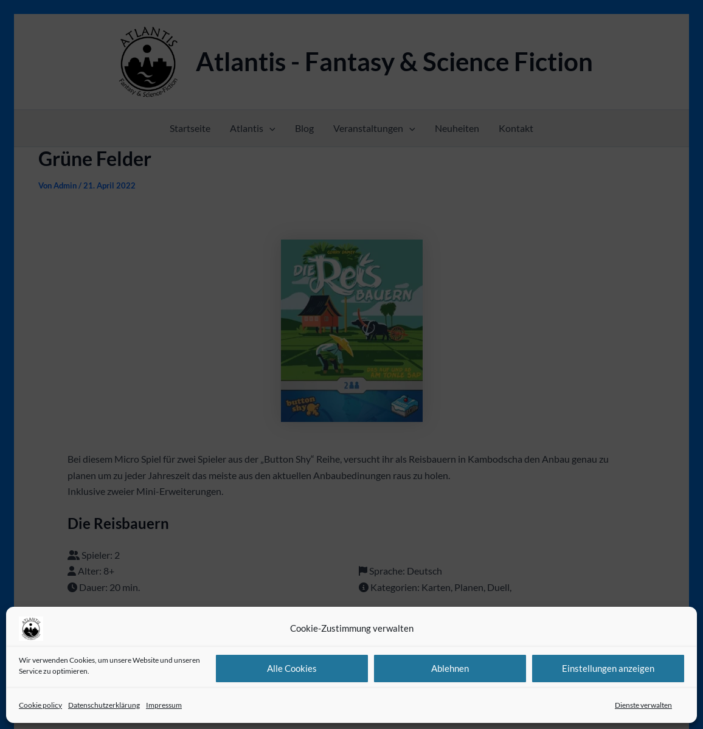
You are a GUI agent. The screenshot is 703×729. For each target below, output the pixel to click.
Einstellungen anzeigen (608, 668)
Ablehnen (450, 668)
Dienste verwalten (643, 705)
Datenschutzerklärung (104, 705)
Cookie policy (40, 705)
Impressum (164, 705)
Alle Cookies (292, 668)
